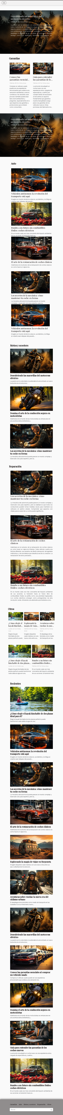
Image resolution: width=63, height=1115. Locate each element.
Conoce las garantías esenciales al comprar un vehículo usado (20, 81)
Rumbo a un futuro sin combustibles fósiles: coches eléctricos (28, 229)
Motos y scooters (30, 1104)
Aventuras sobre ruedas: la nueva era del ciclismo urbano (47, 627)
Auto (20, 1104)
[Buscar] (31, 1109)
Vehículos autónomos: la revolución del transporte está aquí (29, 195)
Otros (49, 1104)
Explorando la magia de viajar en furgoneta (31, 626)
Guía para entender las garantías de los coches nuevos (42, 80)
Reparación (41, 1104)
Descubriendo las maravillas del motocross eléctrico (26, 17)
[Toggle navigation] (4, 2)
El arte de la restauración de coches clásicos (31, 262)
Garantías (13, 1104)
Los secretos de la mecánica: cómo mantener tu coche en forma (27, 296)
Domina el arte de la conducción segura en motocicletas (30, 414)
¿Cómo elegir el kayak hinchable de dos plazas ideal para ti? (15, 627)
